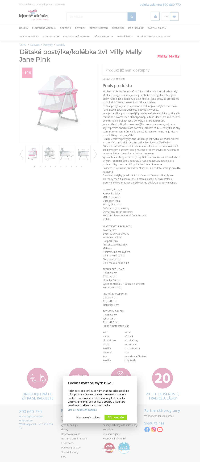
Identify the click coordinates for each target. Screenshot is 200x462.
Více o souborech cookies (82, 409)
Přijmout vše (115, 417)
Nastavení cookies (88, 417)
